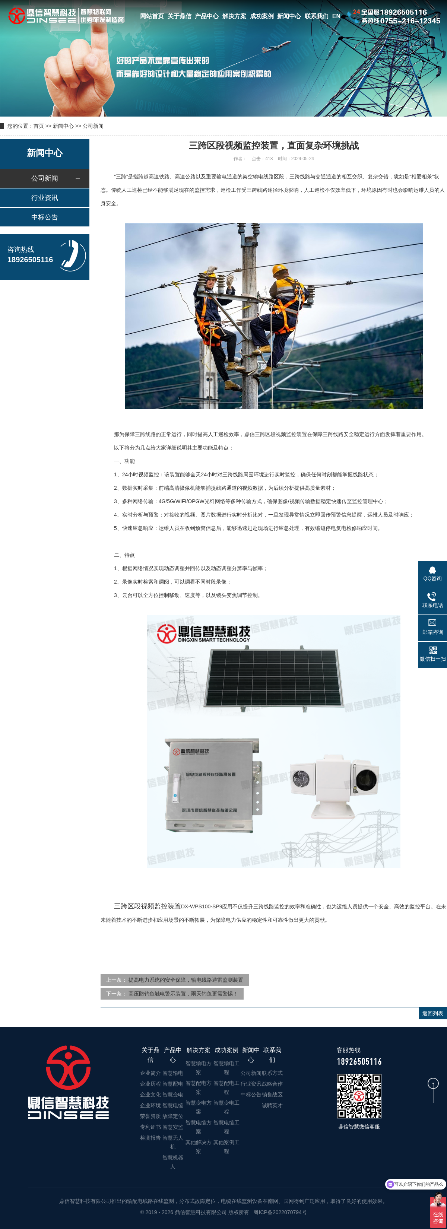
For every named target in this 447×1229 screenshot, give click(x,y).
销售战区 (272, 1095)
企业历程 (150, 1084)
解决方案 (234, 16)
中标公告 (44, 217)
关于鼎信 (179, 16)
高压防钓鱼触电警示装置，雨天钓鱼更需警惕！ (183, 994)
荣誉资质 (150, 1116)
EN (336, 16)
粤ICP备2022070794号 (279, 1212)
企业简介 (150, 1073)
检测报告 (150, 1138)
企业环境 (150, 1105)
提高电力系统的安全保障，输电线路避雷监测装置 (186, 980)
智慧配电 (172, 1084)
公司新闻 (93, 126)
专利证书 (150, 1127)
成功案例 (262, 16)
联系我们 (317, 16)
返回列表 (432, 1013)
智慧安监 (172, 1127)
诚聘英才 (272, 1105)
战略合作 (272, 1084)
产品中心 (207, 16)
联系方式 (272, 1073)
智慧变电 (172, 1095)
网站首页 (152, 16)
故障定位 (172, 1116)
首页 (39, 126)
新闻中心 (289, 16)
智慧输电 (172, 1073)
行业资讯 (44, 197)
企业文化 (150, 1095)
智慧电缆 (172, 1105)
